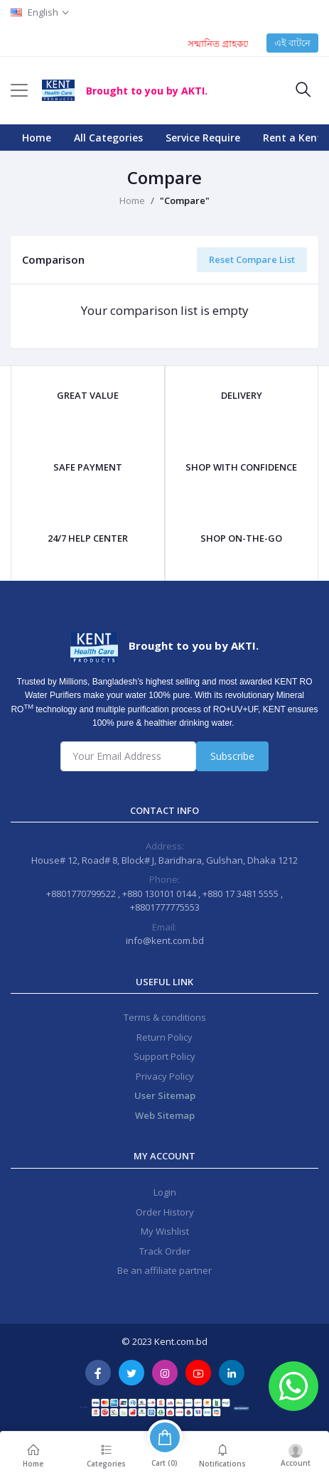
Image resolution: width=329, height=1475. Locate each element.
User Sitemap (164, 1095)
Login (164, 1192)
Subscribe (232, 756)
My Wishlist (165, 1231)
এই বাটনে (292, 42)
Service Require (203, 137)
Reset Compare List (252, 259)
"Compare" (185, 200)
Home (36, 137)
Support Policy (164, 1056)
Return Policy (164, 1037)
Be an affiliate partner (164, 1270)
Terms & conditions (165, 1017)
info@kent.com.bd (165, 940)
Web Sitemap (165, 1115)
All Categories (108, 137)
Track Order (164, 1251)
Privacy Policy (165, 1076)
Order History (165, 1212)
